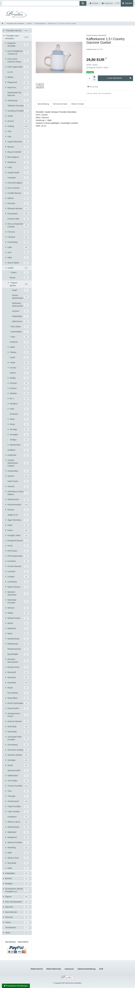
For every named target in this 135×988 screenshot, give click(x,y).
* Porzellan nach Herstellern (14, 23)
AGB (101, 969)
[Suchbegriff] (40, 3)
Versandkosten (106, 93)
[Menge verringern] (94, 79)
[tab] (43, 104)
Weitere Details (77, 104)
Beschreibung (43, 104)
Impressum (69, 969)
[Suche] (82, 3)
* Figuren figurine (39, 23)
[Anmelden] (94, 3)
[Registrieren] (107, 3)
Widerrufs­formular (53, 969)
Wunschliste (92, 87)
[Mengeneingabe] (89, 78)
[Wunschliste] (117, 3)
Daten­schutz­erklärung (86, 969)
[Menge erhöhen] (94, 76)
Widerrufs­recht (37, 969)
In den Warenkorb (119, 78)
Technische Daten (60, 104)
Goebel (29, 23)
